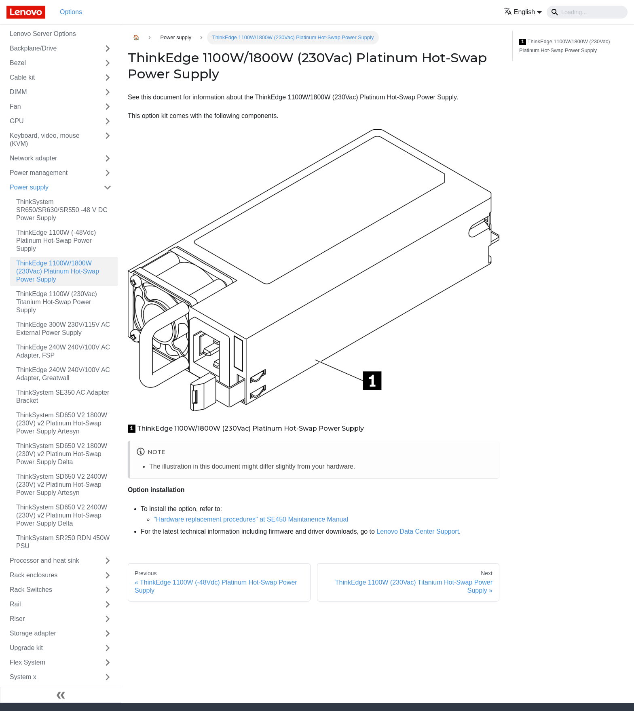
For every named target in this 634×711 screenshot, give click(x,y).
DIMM (18, 91)
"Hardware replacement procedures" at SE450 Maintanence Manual (251, 519)
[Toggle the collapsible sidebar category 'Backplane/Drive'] (107, 48)
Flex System (27, 662)
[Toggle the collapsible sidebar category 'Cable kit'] (107, 77)
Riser (17, 618)
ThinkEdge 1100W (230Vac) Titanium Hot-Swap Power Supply (56, 301)
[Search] (587, 12)
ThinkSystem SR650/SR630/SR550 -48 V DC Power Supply (62, 209)
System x (23, 676)
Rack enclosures (33, 575)
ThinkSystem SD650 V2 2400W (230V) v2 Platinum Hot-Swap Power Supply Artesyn (61, 484)
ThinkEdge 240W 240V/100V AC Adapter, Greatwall (63, 373)
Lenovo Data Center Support (417, 531)
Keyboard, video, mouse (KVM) (45, 139)
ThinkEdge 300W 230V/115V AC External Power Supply (63, 328)
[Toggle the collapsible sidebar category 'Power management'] (107, 172)
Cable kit (22, 77)
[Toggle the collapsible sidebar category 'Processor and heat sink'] (107, 560)
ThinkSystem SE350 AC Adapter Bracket (62, 396)
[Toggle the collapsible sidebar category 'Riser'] (107, 618)
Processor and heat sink (44, 560)
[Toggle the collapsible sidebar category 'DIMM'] (107, 92)
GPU (17, 121)
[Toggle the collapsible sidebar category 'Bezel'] (107, 63)
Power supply (29, 187)
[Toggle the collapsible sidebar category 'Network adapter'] (107, 158)
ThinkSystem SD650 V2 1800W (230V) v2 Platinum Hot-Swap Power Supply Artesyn (61, 423)
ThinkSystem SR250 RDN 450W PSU (63, 541)
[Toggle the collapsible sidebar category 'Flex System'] (107, 662)
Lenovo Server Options (43, 33)
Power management (39, 172)
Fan (15, 106)
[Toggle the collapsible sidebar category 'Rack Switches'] (107, 589)
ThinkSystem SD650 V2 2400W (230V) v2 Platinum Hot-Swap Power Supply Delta (61, 515)
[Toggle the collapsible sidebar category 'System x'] (107, 677)
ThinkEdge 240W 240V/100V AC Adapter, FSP (63, 351)
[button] (523, 11)
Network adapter (33, 158)
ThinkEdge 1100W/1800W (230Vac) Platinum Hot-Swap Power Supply (57, 271)
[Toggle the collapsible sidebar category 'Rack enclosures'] (107, 575)
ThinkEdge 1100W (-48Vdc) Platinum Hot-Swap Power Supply (56, 240)
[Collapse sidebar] (60, 695)
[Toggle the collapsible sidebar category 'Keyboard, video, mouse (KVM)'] (107, 139)
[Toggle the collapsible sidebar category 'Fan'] (107, 106)
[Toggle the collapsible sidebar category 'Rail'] (107, 604)
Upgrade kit (26, 647)
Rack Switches (31, 589)
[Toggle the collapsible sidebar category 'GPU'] (107, 121)
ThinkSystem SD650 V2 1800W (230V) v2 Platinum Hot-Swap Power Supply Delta (61, 453)
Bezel (18, 62)
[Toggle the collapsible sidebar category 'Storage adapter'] (107, 633)
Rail (15, 604)
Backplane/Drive (33, 48)
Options (71, 11)
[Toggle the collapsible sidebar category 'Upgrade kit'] (107, 648)
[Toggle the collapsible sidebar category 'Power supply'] (107, 187)
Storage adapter (33, 633)
